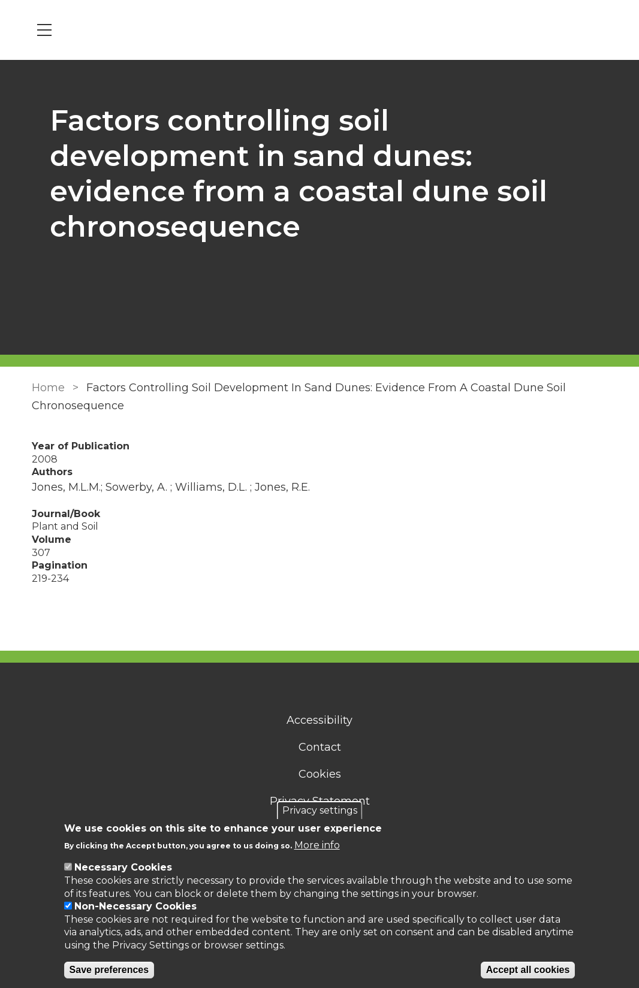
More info (317, 845)
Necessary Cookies (123, 867)
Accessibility (319, 720)
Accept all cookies (528, 970)
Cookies (320, 774)
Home (48, 387)
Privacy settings (319, 810)
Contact (320, 747)
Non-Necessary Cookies (135, 906)
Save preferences (109, 970)
